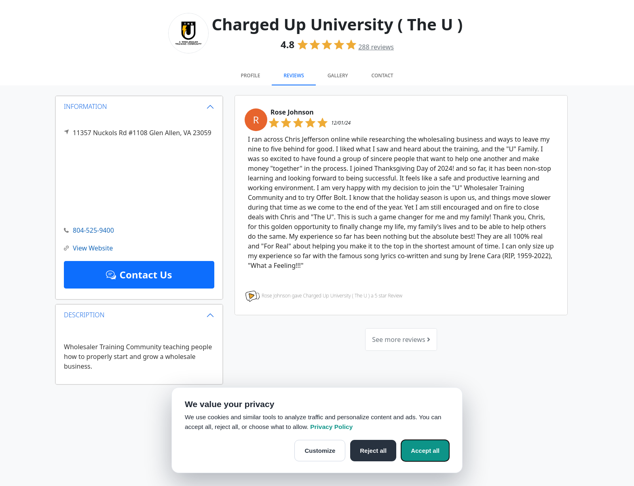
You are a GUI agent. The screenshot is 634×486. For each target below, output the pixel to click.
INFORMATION (85, 106)
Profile (250, 75)
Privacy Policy (331, 426)
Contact (382, 75)
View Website (88, 248)
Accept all (425, 450)
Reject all (373, 450)
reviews (376, 46)
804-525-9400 (89, 230)
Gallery (338, 75)
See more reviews (401, 339)
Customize (319, 450)
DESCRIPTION (84, 314)
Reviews (293, 75)
